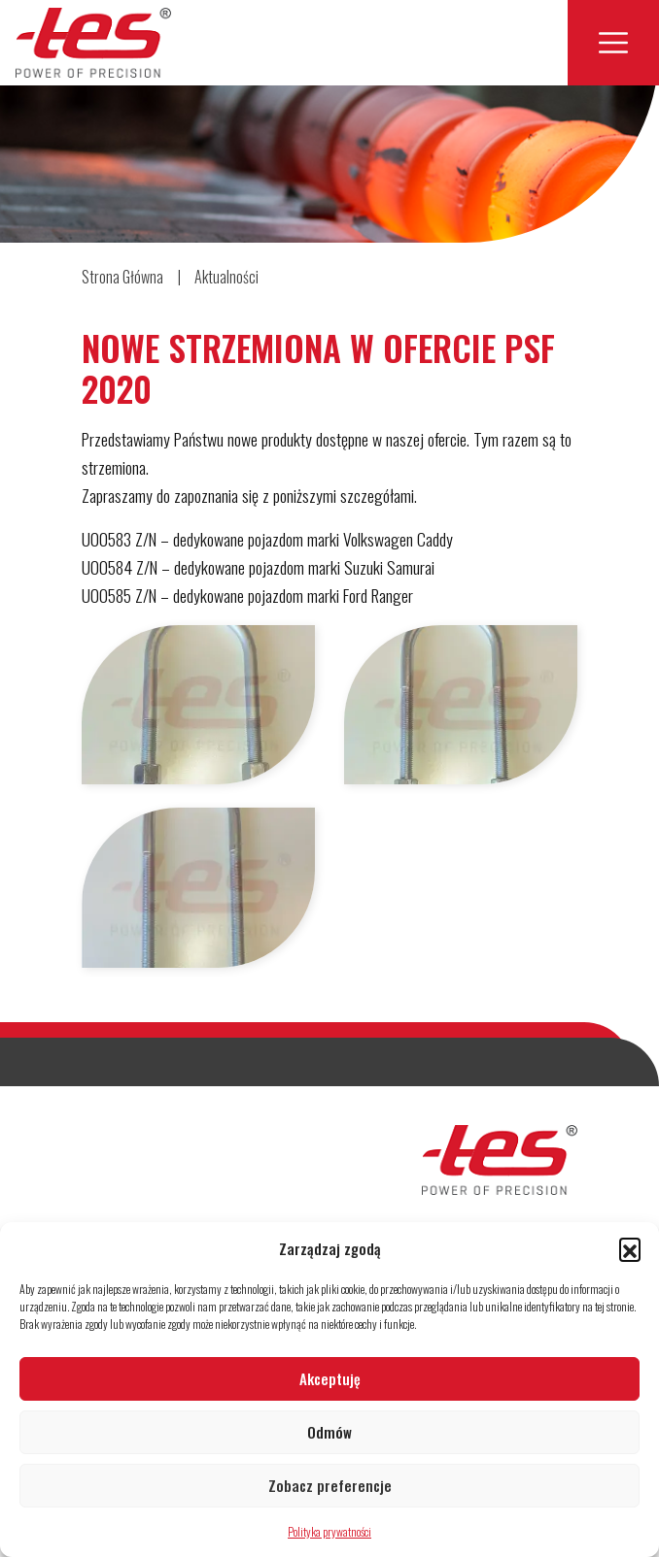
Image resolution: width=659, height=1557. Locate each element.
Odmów (329, 1431)
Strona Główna (122, 276)
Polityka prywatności (329, 1531)
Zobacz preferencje (330, 1485)
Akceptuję (330, 1378)
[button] (630, 1248)
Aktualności (226, 276)
